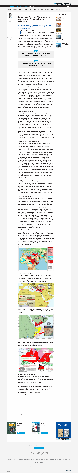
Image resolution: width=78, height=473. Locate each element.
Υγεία (42, 423)
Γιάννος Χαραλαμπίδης (10, 19)
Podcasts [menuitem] (52, 9)
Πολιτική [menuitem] (9, 9)
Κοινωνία (33, 459)
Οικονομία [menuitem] (15, 9)
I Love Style (43, 0)
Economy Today (35, 0)
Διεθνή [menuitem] (25, 9)
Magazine (52, 0)
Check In (48, 0)
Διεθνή (47, 459)
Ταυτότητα (35, 466)
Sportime (29, 0)
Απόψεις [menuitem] (31, 9)
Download (21, 432)
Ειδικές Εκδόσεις (66, 459)
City (39, 0)
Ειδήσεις (43, 459)
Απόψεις (52, 459)
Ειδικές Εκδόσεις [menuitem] (45, 9)
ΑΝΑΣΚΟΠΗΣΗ (21, 423)
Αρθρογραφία (58, 459)
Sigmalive (20, 0)
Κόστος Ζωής (27, 459)
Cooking (56, 0)
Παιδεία (38, 459)
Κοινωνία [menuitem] (21, 9)
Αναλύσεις (21, 14)
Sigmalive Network (12, 0)
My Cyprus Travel (62, 0)
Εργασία (21, 459)
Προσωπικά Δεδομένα (47, 466)
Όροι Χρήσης (29, 466)
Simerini (24, 0)
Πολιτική (10, 459)
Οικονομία (15, 459)
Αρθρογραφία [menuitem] (37, 9)
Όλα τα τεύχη (10, 435)
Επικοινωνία (39, 466)
